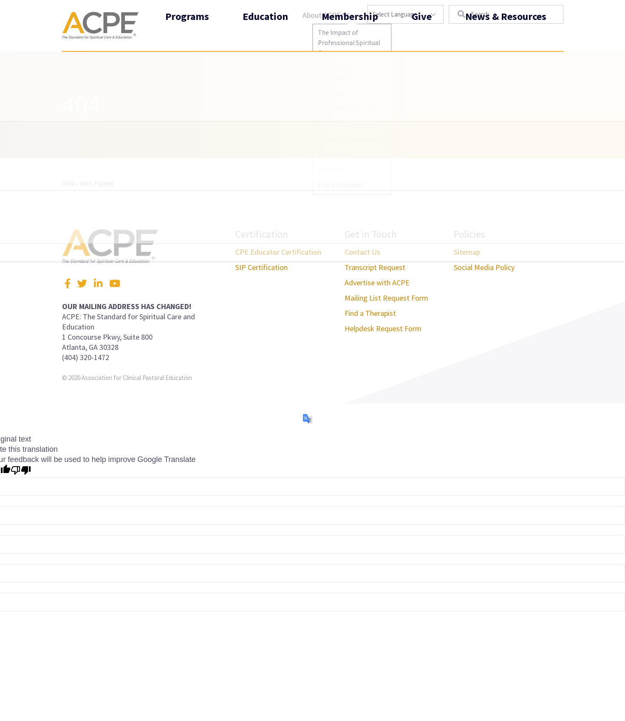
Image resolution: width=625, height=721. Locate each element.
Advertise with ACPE (377, 282)
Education (265, 35)
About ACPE (326, 15)
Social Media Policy (484, 267)
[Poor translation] (21, 471)
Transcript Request (375, 267)
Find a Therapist (370, 313)
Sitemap (467, 252)
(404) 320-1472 (85, 357)
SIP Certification (261, 267)
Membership (350, 35)
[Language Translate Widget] (405, 14)
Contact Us (362, 252)
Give (422, 35)
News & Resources (505, 35)
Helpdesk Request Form (383, 328)
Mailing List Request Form (386, 298)
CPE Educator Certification (278, 252)
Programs (187, 35)
